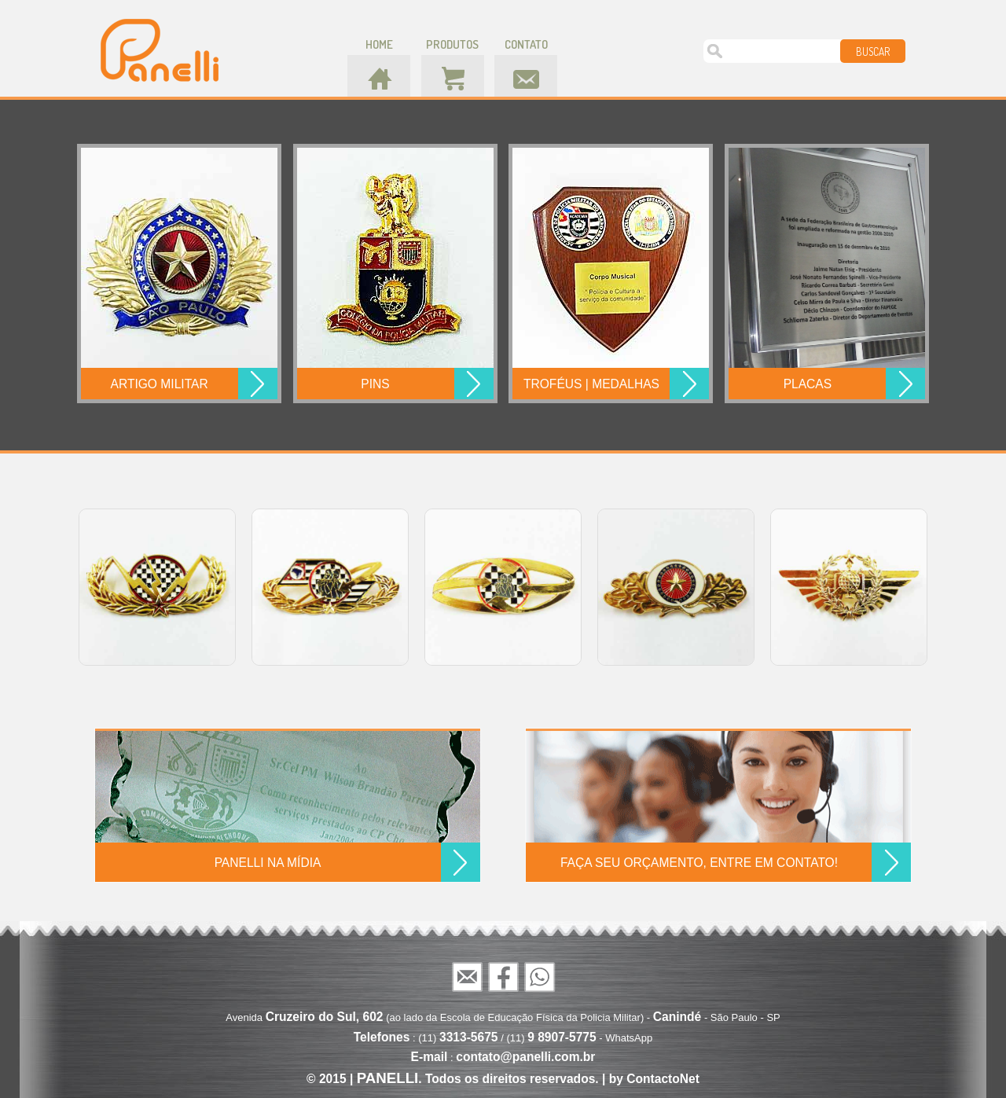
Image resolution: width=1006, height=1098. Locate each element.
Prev (63, 586)
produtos (452, 44)
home (379, 44)
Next (943, 586)
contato (526, 44)
